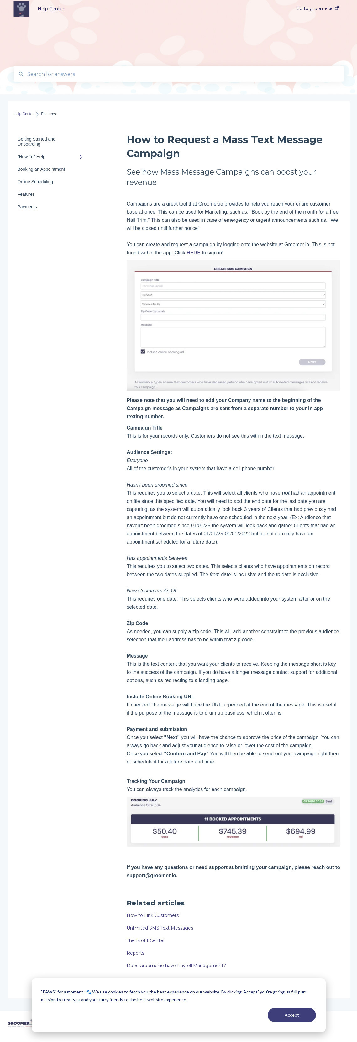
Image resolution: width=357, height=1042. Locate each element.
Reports (135, 953)
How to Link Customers (153, 915)
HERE (193, 252)
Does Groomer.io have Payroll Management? (176, 965)
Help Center (51, 9)
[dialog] (179, 1005)
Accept (292, 1015)
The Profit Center (146, 940)
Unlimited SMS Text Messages (160, 928)
